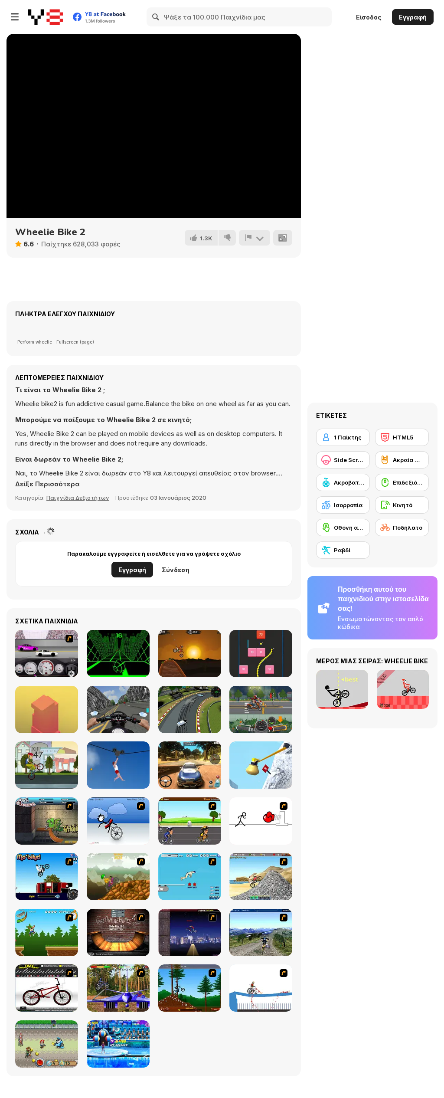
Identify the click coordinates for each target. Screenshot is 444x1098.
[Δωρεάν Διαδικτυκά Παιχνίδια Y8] (45, 17)
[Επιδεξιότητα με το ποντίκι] (402, 482)
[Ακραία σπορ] (402, 460)
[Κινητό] (402, 505)
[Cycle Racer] (189, 821)
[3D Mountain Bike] (260, 932)
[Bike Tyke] (46, 1044)
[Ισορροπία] (343, 505)
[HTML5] (402, 437)
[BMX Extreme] (46, 821)
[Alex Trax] (118, 876)
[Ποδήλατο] (402, 527)
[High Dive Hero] (189, 876)
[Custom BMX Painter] (46, 988)
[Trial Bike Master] (118, 988)
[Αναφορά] (254, 238)
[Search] (156, 16)
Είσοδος (369, 17)
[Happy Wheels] (260, 988)
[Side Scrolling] (343, 460)
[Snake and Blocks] (260, 653)
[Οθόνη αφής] (343, 527)
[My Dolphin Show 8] (118, 1044)
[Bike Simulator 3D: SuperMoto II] (118, 709)
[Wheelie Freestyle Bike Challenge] (46, 765)
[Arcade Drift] (189, 709)
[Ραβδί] (343, 550)
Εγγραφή (413, 17)
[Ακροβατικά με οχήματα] (343, 482)
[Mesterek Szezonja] (46, 932)
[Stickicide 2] (260, 821)
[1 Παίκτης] (343, 437)
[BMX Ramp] (118, 932)
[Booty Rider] (260, 876)
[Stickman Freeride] (189, 988)
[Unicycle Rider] (118, 821)
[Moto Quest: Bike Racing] (260, 709)
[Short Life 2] (118, 765)
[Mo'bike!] (46, 876)
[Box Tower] (46, 709)
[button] (47, 484)
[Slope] (118, 653)
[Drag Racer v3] (46, 653)
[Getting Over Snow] (260, 765)
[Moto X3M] (189, 653)
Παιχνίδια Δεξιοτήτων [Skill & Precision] (77, 497)
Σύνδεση (175, 570)
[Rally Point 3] (189, 765)
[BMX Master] (189, 932)
